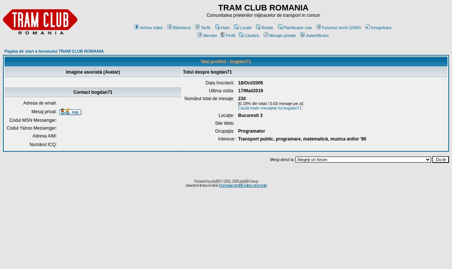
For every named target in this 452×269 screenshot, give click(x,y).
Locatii (242, 27)
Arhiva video (148, 27)
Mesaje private (280, 35)
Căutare (249, 35)
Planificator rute (295, 27)
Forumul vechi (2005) (338, 27)
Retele (264, 27)
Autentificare (314, 35)
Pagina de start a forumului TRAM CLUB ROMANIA (54, 51)
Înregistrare (378, 27)
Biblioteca (179, 27)
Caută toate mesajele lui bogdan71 (270, 108)
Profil (227, 35)
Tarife (203, 27)
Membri (207, 35)
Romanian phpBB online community (243, 185)
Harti (222, 27)
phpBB (215, 181)
